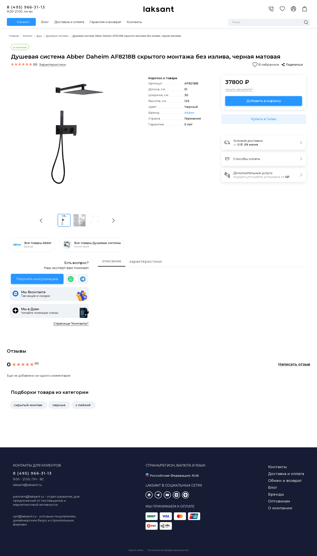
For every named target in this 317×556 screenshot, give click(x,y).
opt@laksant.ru (24, 516)
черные (59, 405)
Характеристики (52, 64)
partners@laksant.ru (28, 496)
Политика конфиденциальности (168, 550)
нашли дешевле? (239, 89)
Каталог (23, 22)
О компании (280, 508)
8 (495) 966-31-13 (26, 7)
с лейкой (83, 405)
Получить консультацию (37, 279)
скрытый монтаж (28, 405)
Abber (189, 113)
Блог (45, 22)
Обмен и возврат (285, 480)
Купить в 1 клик (263, 119)
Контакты (134, 22)
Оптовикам (279, 501)
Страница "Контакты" (71, 323)
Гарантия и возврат (105, 22)
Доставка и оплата (69, 22)
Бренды (276, 494)
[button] (113, 220)
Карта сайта (136, 550)
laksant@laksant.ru (27, 485)
